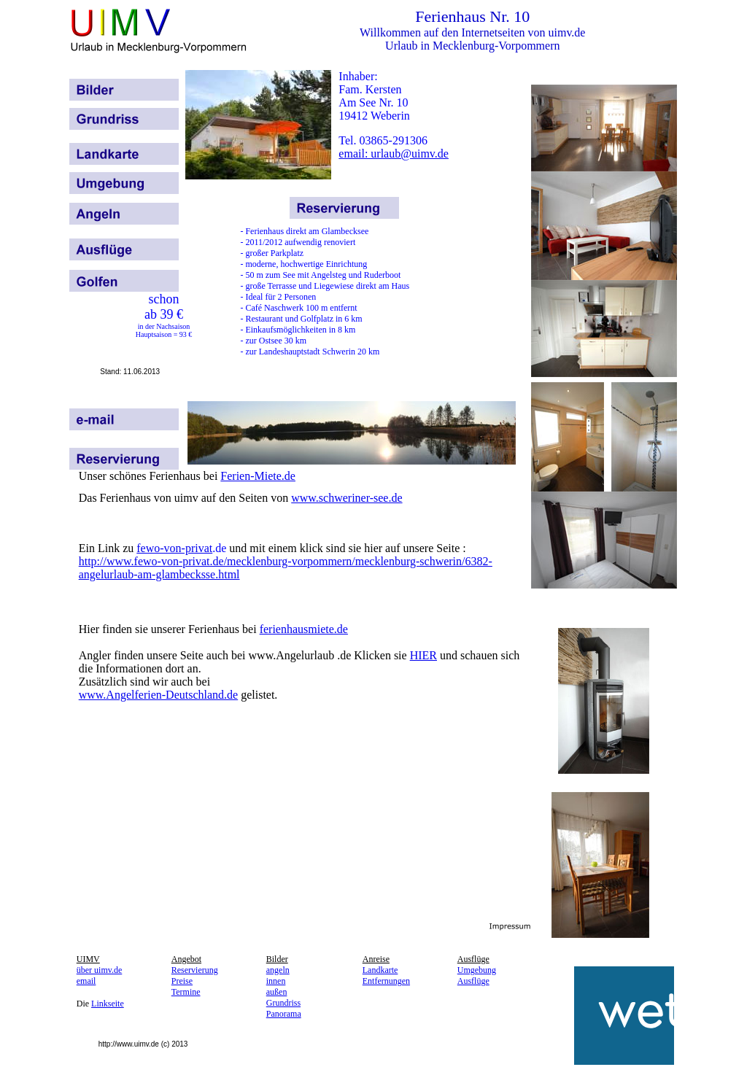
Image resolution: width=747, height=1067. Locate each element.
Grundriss (283, 1003)
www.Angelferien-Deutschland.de (158, 694)
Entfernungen (386, 981)
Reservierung (194, 970)
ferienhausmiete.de (304, 629)
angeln (278, 970)
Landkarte (380, 970)
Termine (186, 992)
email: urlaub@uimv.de (393, 153)
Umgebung (476, 970)
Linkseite (107, 1003)
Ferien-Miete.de (257, 476)
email (86, 981)
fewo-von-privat (174, 548)
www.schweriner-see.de (346, 498)
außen (276, 992)
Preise (182, 981)
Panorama (283, 1014)
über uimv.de (100, 970)
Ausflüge (473, 981)
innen (276, 981)
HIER (423, 655)
